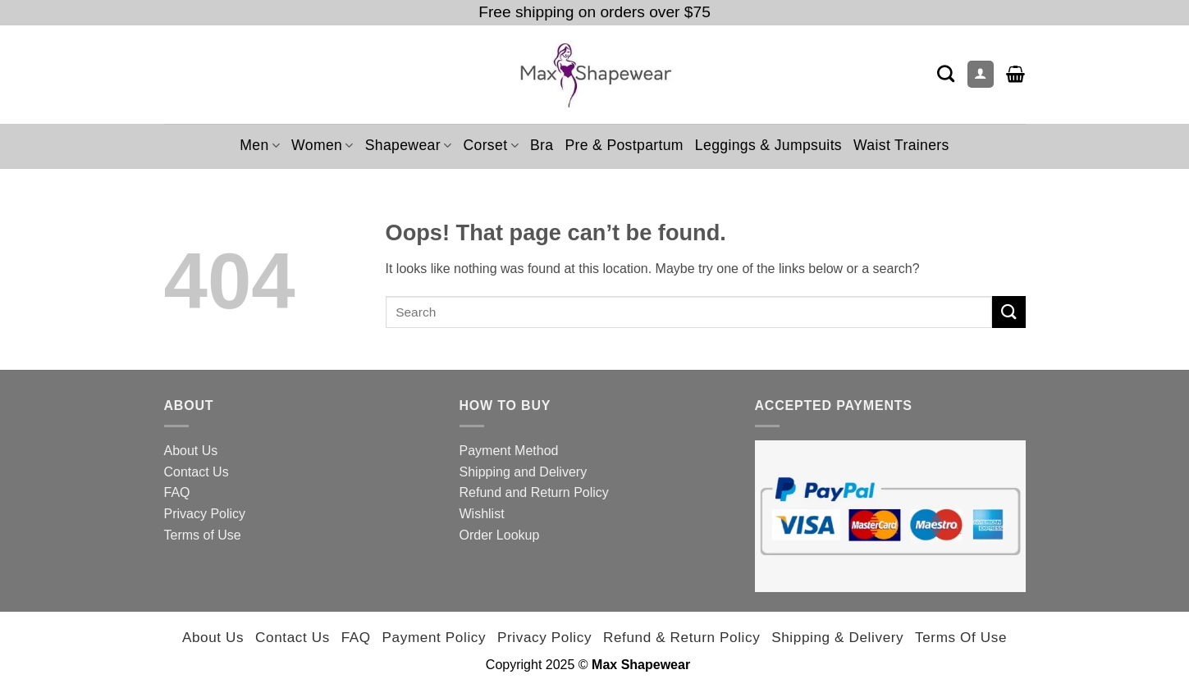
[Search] (945, 73)
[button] (1015, 74)
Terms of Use (202, 535)
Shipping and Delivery (524, 472)
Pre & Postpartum (624, 145)
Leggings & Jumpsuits (768, 145)
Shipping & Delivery (837, 637)
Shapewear (408, 145)
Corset (490, 145)
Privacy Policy (205, 514)
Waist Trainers (901, 145)
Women (322, 145)
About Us (191, 451)
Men (260, 145)
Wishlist (482, 514)
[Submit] (1008, 312)
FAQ (177, 492)
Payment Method (509, 451)
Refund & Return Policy (681, 637)
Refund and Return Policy (534, 492)
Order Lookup (500, 535)
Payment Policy (434, 637)
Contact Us (196, 472)
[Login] (980, 74)
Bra (541, 145)
